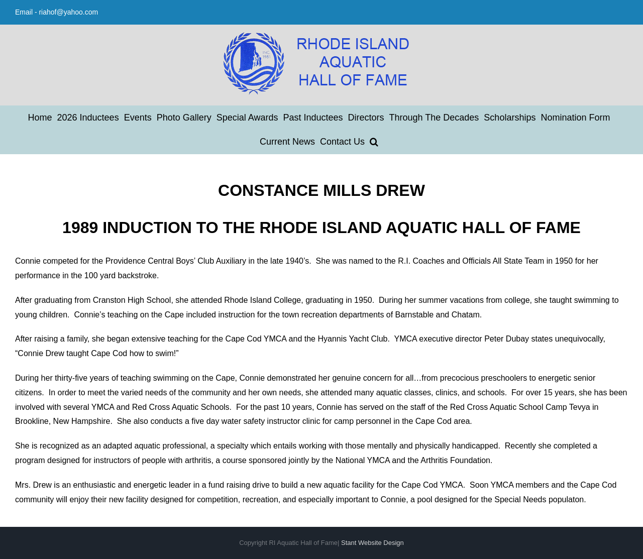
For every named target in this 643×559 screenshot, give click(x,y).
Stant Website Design (372, 542)
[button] (374, 142)
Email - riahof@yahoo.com (56, 12)
